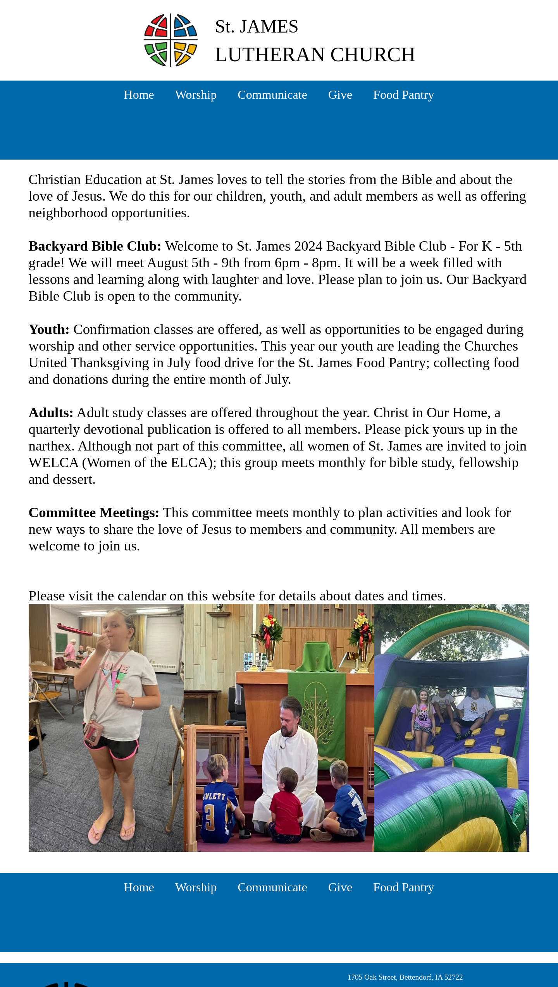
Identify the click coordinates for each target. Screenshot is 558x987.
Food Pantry (403, 94)
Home (139, 94)
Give (340, 94)
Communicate (272, 94)
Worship (196, 94)
